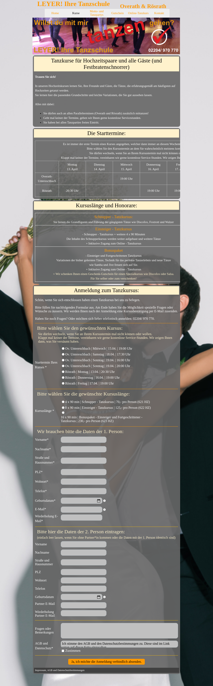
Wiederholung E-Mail (46, 519)
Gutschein (117, 13)
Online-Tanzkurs (138, 13)
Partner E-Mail (45, 603)
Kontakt (159, 13)
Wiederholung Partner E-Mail (45, 613)
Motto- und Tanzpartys (97, 13)
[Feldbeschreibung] (104, 501)
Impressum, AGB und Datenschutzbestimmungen (59, 670)
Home (55, 13)
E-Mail (40, 509)
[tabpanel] (106, 99)
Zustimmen (72, 650)
